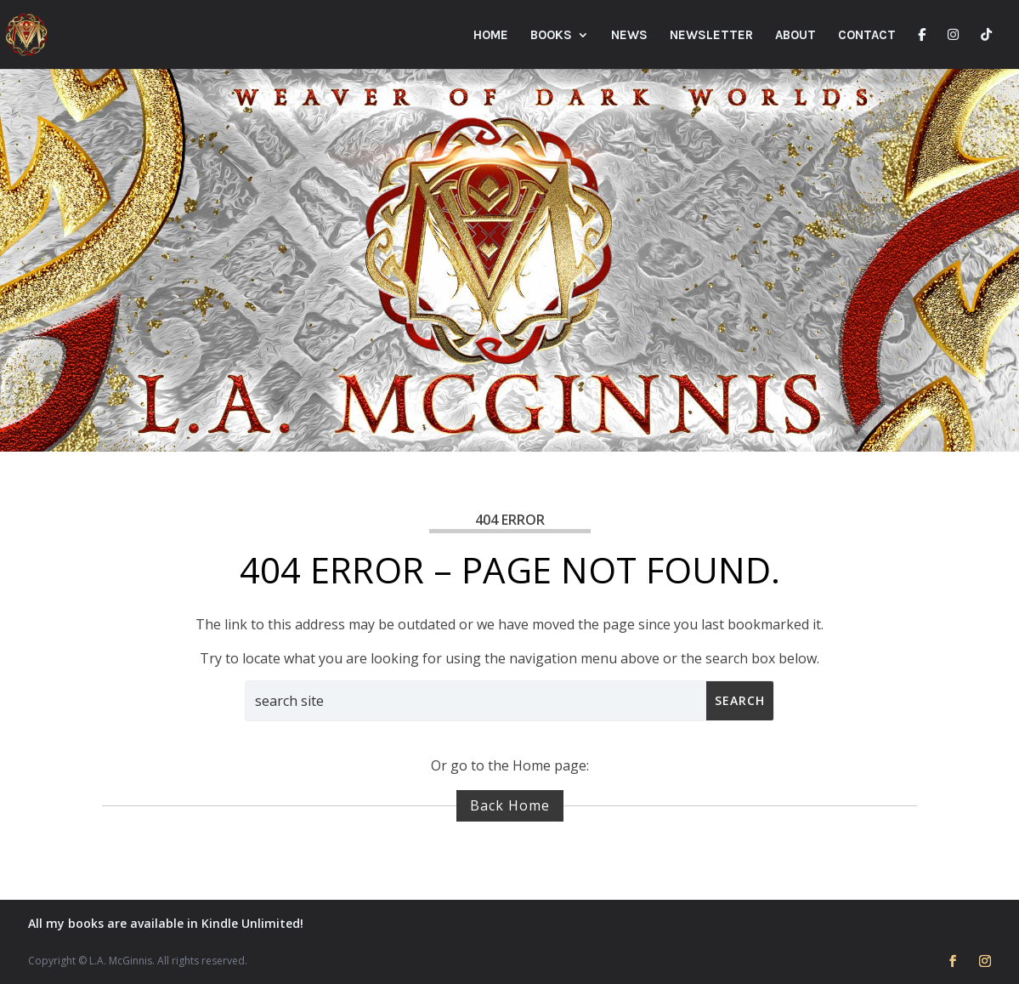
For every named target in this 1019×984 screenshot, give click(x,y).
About (795, 36)
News (629, 36)
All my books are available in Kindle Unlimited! (165, 923)
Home (490, 36)
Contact (867, 36)
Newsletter (711, 36)
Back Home (510, 805)
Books (551, 36)
